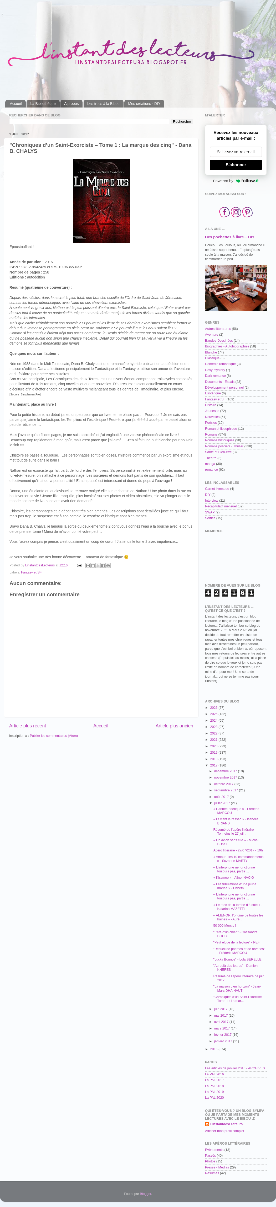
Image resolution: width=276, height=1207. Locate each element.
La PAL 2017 (214, 1080)
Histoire (210, 405)
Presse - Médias (217, 1167)
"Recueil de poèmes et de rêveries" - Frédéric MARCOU (239, 951)
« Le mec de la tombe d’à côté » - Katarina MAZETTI (237, 907)
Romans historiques (219, 440)
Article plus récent (27, 725)
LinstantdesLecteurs (226, 1124)
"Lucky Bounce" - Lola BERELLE (237, 959)
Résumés (212, 1173)
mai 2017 (221, 1015)
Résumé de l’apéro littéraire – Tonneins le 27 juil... (235, 831)
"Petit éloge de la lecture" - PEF (236, 942)
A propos (71, 103)
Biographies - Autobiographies (227, 346)
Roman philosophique (221, 429)
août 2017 (222, 797)
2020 (214, 746)
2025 (214, 714)
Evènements (214, 1150)
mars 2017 (222, 1028)
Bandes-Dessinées (219, 340)
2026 (214, 708)
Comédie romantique (220, 364)
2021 (214, 740)
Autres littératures (218, 329)
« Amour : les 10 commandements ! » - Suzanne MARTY (239, 859)
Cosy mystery (215, 370)
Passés (210, 1155)
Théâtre (210, 458)
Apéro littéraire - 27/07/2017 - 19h (238, 850)
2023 (214, 727)
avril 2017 (221, 1022)
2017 (214, 765)
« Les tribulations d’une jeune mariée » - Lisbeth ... (234, 886)
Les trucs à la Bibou (103, 103)
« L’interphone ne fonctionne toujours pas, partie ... (234, 869)
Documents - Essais (219, 382)
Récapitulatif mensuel (221, 506)
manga (210, 464)
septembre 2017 (226, 790)
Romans (211, 434)
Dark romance (215, 376)
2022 (214, 733)
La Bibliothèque (43, 103)
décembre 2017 (226, 771)
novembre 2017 (226, 777)
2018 (214, 759)
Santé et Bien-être (218, 452)
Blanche (211, 352)
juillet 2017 (222, 803)
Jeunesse (212, 411)
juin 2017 (221, 1009)
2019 (214, 752)
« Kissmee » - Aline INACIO (233, 877)
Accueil (16, 103)
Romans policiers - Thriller (224, 446)
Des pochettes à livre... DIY (229, 237)
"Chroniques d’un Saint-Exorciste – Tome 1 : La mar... (238, 999)
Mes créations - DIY (144, 103)
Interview (211, 500)
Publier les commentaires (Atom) (54, 736)
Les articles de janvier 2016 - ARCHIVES (235, 1068)
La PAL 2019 (214, 1092)
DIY (208, 495)
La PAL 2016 (214, 1074)
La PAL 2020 (214, 1097)
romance (211, 469)
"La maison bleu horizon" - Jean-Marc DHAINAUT (237, 988)
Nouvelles (212, 417)
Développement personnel (224, 387)
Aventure (211, 334)
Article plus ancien (174, 725)
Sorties (210, 518)
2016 (214, 1049)
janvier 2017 (223, 1041)
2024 (214, 720)
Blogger (145, 1194)
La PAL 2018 (214, 1086)
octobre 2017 (224, 784)
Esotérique (213, 393)
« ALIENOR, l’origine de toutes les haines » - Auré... (238, 917)
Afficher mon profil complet (224, 1131)
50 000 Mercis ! (224, 925)
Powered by (236, 181)
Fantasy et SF (31, 572)
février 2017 (223, 1035)
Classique (212, 358)
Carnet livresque (217, 489)
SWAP (210, 512)
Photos (210, 1161)
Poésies (211, 423)
